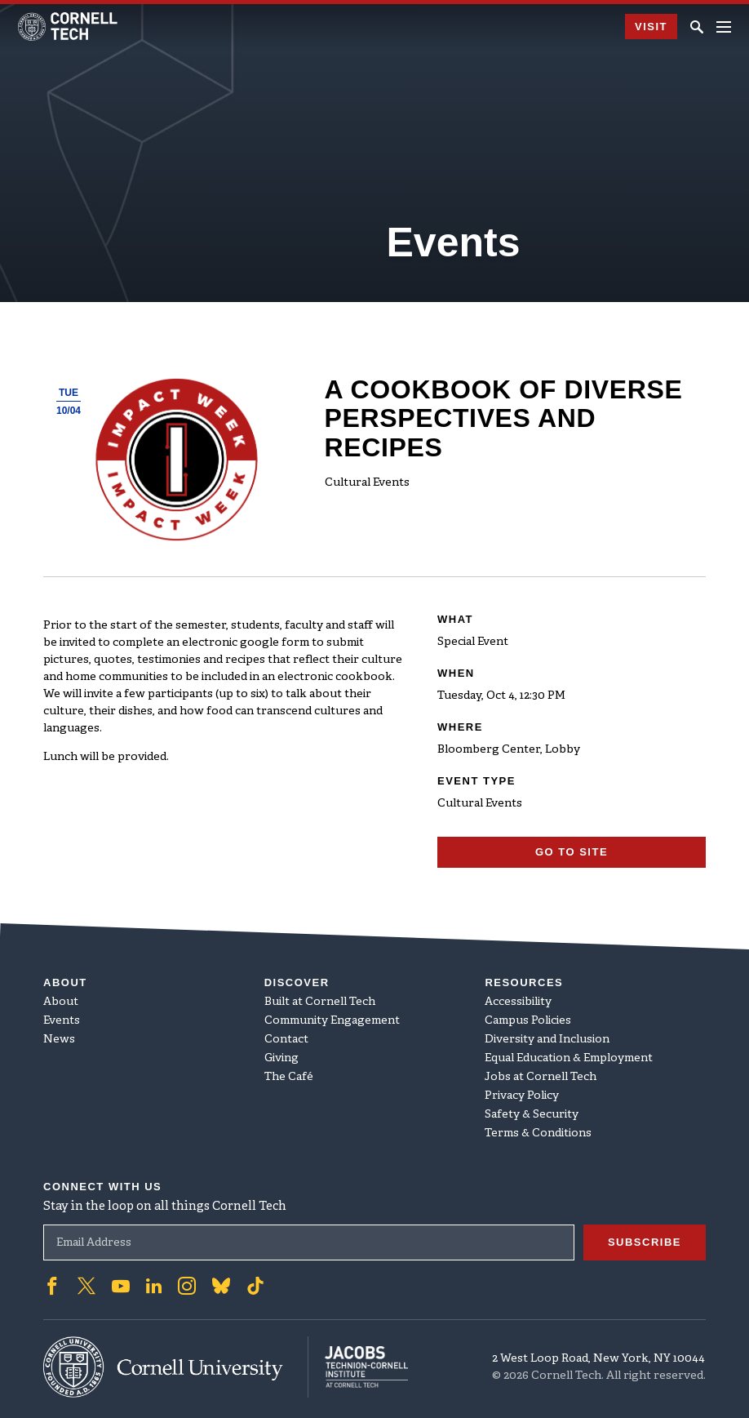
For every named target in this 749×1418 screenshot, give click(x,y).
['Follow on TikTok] (255, 1286)
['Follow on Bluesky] (221, 1286)
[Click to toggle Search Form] (697, 27)
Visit (651, 26)
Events (61, 1021)
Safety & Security (531, 1115)
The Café (288, 1077)
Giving (281, 1058)
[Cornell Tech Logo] (69, 26)
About (60, 1002)
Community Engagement (332, 1021)
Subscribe (644, 1242)
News (59, 1040)
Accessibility (518, 1002)
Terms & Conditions (538, 1133)
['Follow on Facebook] (52, 1286)
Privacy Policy (522, 1096)
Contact (286, 1040)
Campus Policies (528, 1021)
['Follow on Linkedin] (154, 1286)
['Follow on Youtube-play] (121, 1286)
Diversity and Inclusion (547, 1040)
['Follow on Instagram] (187, 1286)
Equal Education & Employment (569, 1058)
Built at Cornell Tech (319, 1002)
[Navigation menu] (723, 27)
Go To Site (571, 852)
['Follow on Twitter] (86, 1286)
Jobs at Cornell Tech (540, 1077)
